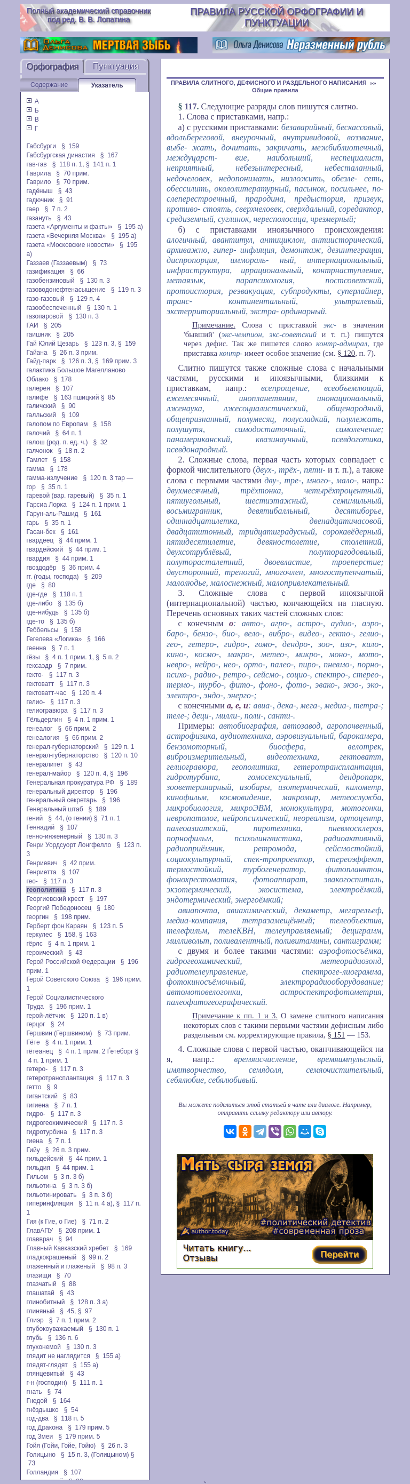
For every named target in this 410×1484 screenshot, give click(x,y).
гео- (31, 881)
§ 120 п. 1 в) (89, 1015)
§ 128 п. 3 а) (89, 1302)
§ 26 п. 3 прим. (75, 352)
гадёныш (39, 191)
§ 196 (119, 773)
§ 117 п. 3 (64, 675)
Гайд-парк (41, 361)
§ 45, (68, 1311)
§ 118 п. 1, (68, 164)
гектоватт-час (46, 693)
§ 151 (336, 1035)
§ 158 (102, 424)
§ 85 (108, 397)
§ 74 (55, 1391)
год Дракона (44, 1427)
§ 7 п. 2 (56, 209)
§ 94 (65, 1239)
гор (30, 487)
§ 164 (61, 1401)
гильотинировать (51, 1195)
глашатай (40, 1293)
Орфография (52, 66)
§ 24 (58, 1024)
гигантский (42, 1096)
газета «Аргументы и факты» (69, 226)
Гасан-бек (40, 532)
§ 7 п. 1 (63, 648)
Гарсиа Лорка (46, 504)
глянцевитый (45, 1373)
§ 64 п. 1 (68, 433)
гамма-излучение (51, 478)
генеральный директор (60, 791)
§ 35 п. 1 (54, 487)
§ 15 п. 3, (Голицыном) (95, 1454)
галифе (37, 397)
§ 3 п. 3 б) (68, 1176)
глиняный (40, 1311)
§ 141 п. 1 (101, 164)
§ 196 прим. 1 (70, 1006)
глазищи (38, 1275)
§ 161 (92, 513)
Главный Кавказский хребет (67, 1248)
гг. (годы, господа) (52, 576)
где (31, 585)
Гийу (33, 1150)
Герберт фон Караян (56, 926)
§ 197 (98, 899)
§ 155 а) (108, 1356)
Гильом (37, 1176)
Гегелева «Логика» (54, 639)
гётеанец (39, 1051)
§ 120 (346, 353)
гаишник (38, 334)
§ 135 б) (70, 603)
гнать (34, 1391)
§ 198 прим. (72, 917)
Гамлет (37, 460)
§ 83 (70, 1096)
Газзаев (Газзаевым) (56, 263)
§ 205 (52, 325)
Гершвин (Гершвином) (59, 1033)
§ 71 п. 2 (95, 1221)
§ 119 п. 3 (126, 289)
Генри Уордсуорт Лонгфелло (68, 845)
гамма (35, 469)
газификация (45, 271)
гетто (33, 1087)
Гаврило (38, 182)
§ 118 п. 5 (69, 1418)
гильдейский (44, 1158)
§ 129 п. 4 (85, 298)
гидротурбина (46, 1132)
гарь (32, 522)
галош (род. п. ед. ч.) (57, 442)
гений (34, 818)
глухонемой (43, 1347)
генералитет (44, 764)
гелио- (35, 702)
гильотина (41, 1186)
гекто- (34, 675)
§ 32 (100, 442)
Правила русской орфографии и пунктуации (276, 17)
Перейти (339, 1254)
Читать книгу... (217, 1248)
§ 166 (96, 639)
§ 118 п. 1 (67, 594)
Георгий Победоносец (58, 908)
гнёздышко (42, 1410)
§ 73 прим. (113, 1033)
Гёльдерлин (44, 719)
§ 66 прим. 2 (77, 728)
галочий (38, 433)
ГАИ (32, 325)
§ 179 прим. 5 (88, 1427)
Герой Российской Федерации (70, 962)
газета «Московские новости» (70, 245)
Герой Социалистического (65, 997)
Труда (34, 1006)
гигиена (37, 1105)
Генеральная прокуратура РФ (70, 782)
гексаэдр (39, 665)
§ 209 (93, 576)
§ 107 (64, 388)
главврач (39, 1239)
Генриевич (41, 863)
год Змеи (39, 1436)
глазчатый (41, 1284)
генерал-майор (48, 773)
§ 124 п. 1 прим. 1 (99, 504)
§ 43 (65, 191)
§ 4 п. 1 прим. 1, (69, 657)
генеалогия (42, 737)
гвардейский (44, 549)
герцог (35, 1024)
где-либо (39, 603)
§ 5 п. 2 (107, 657)
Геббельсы (42, 630)
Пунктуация (116, 66)
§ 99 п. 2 (95, 1257)
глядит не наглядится (58, 1356)
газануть (38, 218)
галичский (41, 406)
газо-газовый (45, 298)
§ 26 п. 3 (114, 1445)
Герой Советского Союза (63, 979)
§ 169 (123, 1248)
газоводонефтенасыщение (65, 289)
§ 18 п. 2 (71, 450)
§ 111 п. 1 (88, 1382)
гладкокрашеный (51, 1257)
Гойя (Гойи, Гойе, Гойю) (61, 1445)
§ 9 (51, 1087)
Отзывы (200, 1258)
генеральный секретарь (61, 800)
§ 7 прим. (72, 665)
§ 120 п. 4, (92, 773)
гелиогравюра (46, 710)
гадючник (39, 200)
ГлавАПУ (39, 1230)
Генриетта (41, 872)
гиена (34, 1141)
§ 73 (100, 263)
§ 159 (70, 146)
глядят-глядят (46, 1365)
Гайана (36, 352)
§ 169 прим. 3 (116, 361)
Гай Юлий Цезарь (52, 343)
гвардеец (39, 540)
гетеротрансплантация (59, 1078)
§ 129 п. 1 (119, 747)
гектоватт (40, 684)
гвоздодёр (41, 567)
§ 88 (69, 1284)
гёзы (33, 657)
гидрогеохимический (56, 1123)
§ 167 (109, 155)
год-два (37, 1418)
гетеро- (37, 1069)
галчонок (39, 450)
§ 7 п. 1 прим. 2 (72, 1320)
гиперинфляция (49, 1203)
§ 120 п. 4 (87, 693)
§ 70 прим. (72, 173)
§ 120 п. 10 (121, 755)
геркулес (39, 934)
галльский (41, 415)
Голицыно (41, 1454)
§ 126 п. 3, (77, 361)
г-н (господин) (46, 1382)
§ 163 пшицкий (76, 397)
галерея (38, 388)
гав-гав (36, 164)
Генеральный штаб (54, 809)
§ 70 (64, 1275)
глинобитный (45, 1302)
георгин (37, 917)
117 (190, 106)
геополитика (46, 889)
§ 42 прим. (79, 863)
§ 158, (67, 934)
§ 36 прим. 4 (81, 567)
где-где (36, 594)
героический (44, 952)
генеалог (39, 728)
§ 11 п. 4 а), (96, 1203)
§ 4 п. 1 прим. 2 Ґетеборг (95, 1051)
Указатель (107, 85)
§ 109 (70, 415)
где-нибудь (42, 612)
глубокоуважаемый (54, 1329)
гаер (32, 209)
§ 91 (66, 200)
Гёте (33, 1042)
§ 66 (77, 271)
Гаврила (38, 173)
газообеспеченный (53, 308)
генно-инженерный (54, 836)
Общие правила (275, 90)
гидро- (35, 1114)
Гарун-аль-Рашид (52, 513)
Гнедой (36, 1401)
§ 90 (68, 406)
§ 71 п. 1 (107, 818)
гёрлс (34, 943)
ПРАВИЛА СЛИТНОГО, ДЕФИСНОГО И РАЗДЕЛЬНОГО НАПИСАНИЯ (269, 82)
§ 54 (71, 1410)
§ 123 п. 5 (108, 926)
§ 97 (85, 1311)
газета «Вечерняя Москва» (66, 236)
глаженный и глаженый (60, 1266)
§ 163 (88, 934)
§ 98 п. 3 (113, 1266)
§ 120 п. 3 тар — (108, 478)
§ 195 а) (130, 226)
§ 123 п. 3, (100, 343)
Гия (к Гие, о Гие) (51, 1221)
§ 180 (105, 908)
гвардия (38, 558)
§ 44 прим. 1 (78, 540)
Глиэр (34, 1320)
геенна (36, 648)
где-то (35, 621)
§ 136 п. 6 (63, 1338)
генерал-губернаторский (62, 747)
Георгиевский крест (55, 899)
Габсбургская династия (60, 155)
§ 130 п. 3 (95, 280)
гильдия (38, 1167)
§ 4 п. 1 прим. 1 (90, 719)
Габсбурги (41, 146)
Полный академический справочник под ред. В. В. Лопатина (89, 14)
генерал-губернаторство (62, 755)
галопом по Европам (57, 424)
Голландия (42, 1472)
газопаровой (44, 316)
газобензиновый (50, 280)
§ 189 (128, 782)
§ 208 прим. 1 (79, 1230)
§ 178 (63, 379)
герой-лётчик (45, 1015)
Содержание (49, 85)
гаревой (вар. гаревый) (60, 495)
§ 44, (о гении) (70, 818)
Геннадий (40, 827)
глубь (34, 1338)
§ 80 (48, 585)
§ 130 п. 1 (101, 308)
